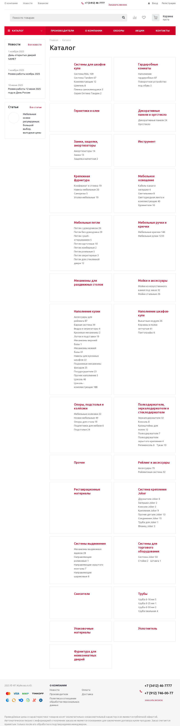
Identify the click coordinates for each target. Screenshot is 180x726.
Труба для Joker (148, 522)
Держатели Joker (149, 499)
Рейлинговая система (151, 472)
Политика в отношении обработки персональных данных (64, 701)
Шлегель (80, 85)
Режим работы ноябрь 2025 (24, 74)
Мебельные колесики (87, 414)
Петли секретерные (86, 255)
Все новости (35, 44)
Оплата (86, 690)
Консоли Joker (147, 506)
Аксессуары (146, 468)
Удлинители (146, 205)
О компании (93, 30)
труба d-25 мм (147, 603)
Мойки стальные (149, 294)
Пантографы (146, 332)
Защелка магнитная (86, 158)
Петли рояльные (84, 251)
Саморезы (81, 193)
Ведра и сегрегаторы (87, 328)
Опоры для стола (85, 421)
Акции (139, 30)
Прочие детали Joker (151, 514)
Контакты (163, 30)
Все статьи (36, 107)
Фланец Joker (146, 526)
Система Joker (148, 557)
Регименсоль (146, 445)
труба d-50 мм (147, 607)
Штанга (155, 560)
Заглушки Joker (147, 502)
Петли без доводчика (88, 232)
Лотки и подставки (86, 336)
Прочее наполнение (86, 375)
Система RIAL (83, 74)
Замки (79, 155)
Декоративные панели (152, 120)
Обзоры (118, 30)
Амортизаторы (84, 151)
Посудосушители (85, 371)
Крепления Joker (148, 510)
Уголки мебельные (86, 197)
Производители (62, 30)
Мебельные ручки (151, 236)
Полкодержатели (149, 433)
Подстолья (82, 429)
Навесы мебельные (86, 189)
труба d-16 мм (147, 599)
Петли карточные (86, 243)
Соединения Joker (150, 518)
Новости (55, 690)
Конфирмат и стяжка (87, 185)
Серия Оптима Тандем (87, 93)
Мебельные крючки (151, 232)
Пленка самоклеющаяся (88, 89)
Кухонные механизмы (87, 332)
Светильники (146, 193)
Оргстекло (144, 124)
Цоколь (80, 379)
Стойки (143, 560)
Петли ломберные (85, 247)
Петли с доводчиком (87, 228)
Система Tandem (85, 77)
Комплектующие (85, 81)
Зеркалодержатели (151, 417)
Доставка (87, 694)
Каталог (18, 30)
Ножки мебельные (86, 417)
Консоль (143, 421)
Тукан (161, 445)
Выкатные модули (150, 321)
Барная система (84, 324)
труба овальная (148, 611)
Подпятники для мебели (89, 425)
